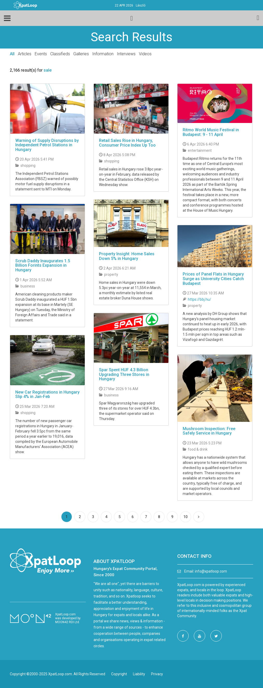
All (12, 53)
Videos (145, 53)
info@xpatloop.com (211, 571)
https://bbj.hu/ (199, 299)
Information (102, 53)
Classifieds (60, 53)
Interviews (126, 53)
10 (185, 516)
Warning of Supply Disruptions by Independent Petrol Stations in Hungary (47, 145)
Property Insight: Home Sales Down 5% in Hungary (126, 256)
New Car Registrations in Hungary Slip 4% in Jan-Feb (47, 394)
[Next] (199, 517)
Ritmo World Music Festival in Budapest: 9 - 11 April (211, 132)
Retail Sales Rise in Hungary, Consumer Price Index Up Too (127, 143)
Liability (139, 674)
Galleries (81, 53)
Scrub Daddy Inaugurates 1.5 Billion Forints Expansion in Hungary (42, 265)
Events (41, 53)
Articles (24, 53)
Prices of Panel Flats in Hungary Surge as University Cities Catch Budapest (213, 279)
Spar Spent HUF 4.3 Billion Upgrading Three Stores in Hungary (124, 374)
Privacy (157, 674)
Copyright (119, 674)
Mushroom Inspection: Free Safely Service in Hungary (209, 431)
